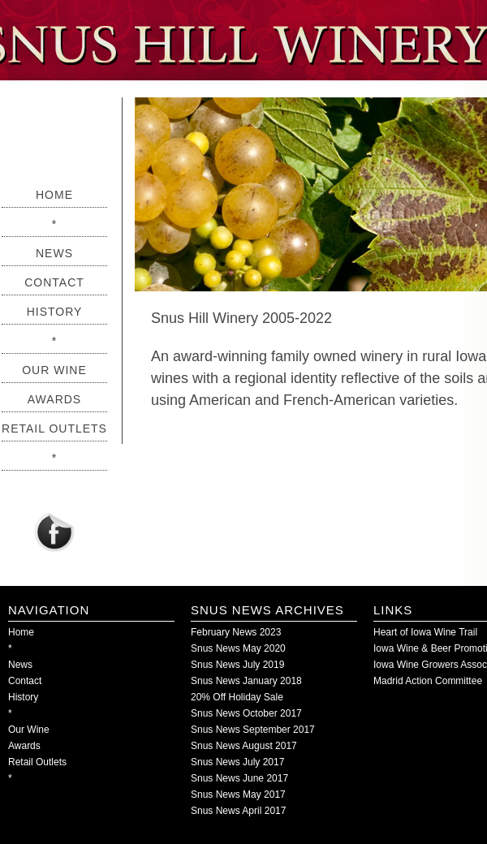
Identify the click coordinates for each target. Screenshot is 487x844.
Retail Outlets (54, 428)
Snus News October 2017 (246, 713)
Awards (54, 399)
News (54, 253)
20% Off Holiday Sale (237, 697)
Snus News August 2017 (244, 745)
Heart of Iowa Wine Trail (425, 632)
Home (54, 194)
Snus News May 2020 (238, 648)
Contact (54, 282)
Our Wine (54, 370)
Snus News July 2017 (237, 762)
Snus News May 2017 (238, 794)
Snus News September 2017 (253, 729)
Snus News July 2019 (237, 664)
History (55, 311)
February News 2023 (236, 632)
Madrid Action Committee (427, 681)
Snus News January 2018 (246, 681)
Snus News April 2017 (238, 810)
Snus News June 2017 (239, 778)
